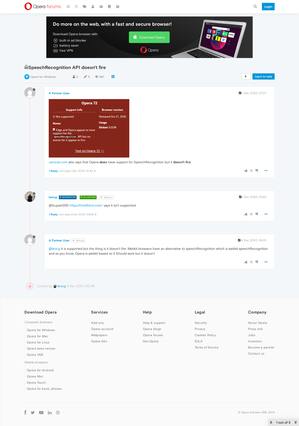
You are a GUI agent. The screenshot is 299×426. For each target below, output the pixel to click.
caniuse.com (58, 162)
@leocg (78, 241)
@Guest (107, 197)
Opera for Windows (43, 76)
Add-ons (97, 322)
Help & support (154, 322)
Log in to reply (263, 76)
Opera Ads (99, 341)
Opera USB (35, 354)
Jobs (251, 335)
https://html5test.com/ (86, 205)
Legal (200, 312)
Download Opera (151, 37)
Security (201, 322)
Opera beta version (41, 348)
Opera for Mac (37, 336)
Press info (255, 329)
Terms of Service (207, 347)
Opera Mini (35, 376)
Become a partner (261, 347)
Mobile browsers (36, 362)
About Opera (257, 322)
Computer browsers (38, 322)
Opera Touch (36, 382)
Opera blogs (152, 329)
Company (257, 312)
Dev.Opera (151, 341)
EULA (198, 341)
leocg (53, 197)
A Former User (59, 93)
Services (99, 312)
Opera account (102, 329)
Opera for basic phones (44, 388)
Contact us (256, 353)
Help (147, 312)
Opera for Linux (38, 342)
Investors (255, 341)
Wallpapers (99, 335)
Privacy (200, 329)
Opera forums (153, 335)
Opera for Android (40, 370)
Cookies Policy (205, 335)
